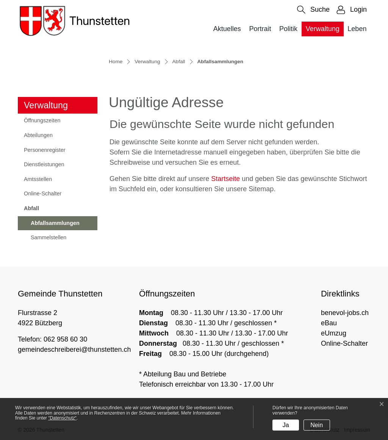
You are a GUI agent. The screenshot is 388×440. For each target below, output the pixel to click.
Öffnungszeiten (42, 120)
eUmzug (333, 333)
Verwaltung (323, 29)
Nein (316, 425)
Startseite (225, 179)
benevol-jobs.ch (345, 313)
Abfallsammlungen (55, 225)
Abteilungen (38, 135)
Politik (288, 29)
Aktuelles (227, 29)
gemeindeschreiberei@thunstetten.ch (74, 349)
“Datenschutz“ (62, 418)
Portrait (260, 29)
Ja (286, 425)
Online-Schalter (42, 193)
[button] (313, 9)
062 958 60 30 (65, 339)
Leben (356, 29)
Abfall (31, 208)
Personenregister (45, 150)
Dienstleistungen (44, 164)
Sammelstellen (48, 237)
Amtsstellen (38, 179)
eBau (329, 323)
